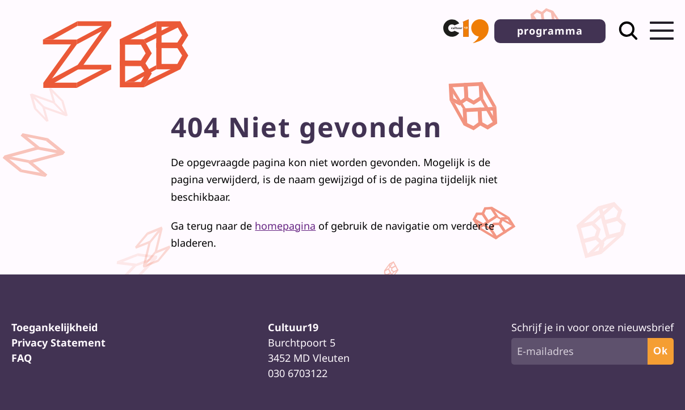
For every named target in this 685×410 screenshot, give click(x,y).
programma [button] (550, 30)
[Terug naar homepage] (118, 97)
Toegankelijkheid (54, 327)
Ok (660, 351)
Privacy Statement (58, 342)
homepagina (285, 226)
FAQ (21, 358)
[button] (465, 31)
